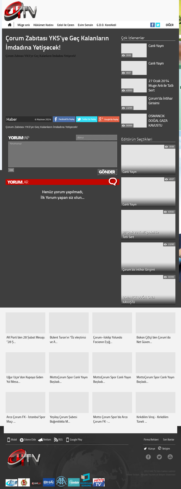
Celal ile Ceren (65, 25)
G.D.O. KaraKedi (106, 25)
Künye (151, 448)
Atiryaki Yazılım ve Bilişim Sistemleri (158, 474)
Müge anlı (24, 25)
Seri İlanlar (168, 439)
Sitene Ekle (30, 439)
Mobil (14, 439)
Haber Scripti (132, 474)
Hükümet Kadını (43, 25)
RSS (60, 439)
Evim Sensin (85, 25)
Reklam (47, 439)
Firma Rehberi (151, 439)
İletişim (166, 448)
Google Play (76, 439)
